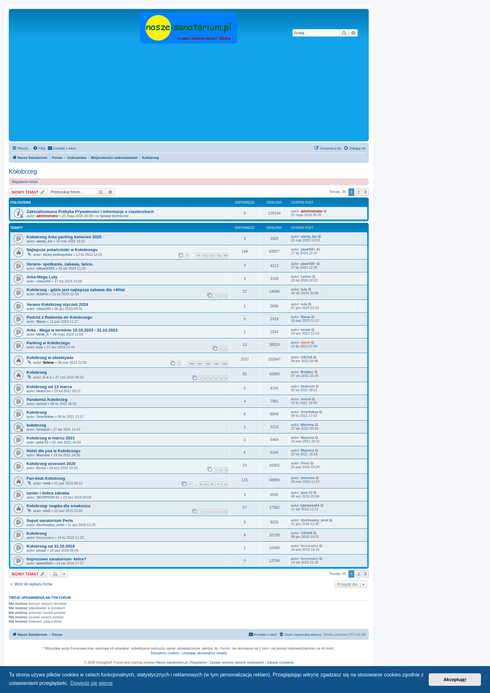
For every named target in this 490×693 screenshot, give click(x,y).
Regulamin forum (25, 182)
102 (208, 364)
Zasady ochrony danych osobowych (236, 662)
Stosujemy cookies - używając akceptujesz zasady (188, 653)
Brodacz (307, 372)
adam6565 (44, 563)
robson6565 (45, 268)
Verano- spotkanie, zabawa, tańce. (60, 264)
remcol (41, 404)
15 (225, 256)
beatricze (43, 391)
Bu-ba (40, 468)
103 (216, 364)
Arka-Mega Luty (42, 277)
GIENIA (306, 357)
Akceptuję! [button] (455, 679)
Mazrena (307, 425)
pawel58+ (308, 249)
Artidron (42, 294)
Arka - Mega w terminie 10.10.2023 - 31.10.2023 (72, 330)
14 (218, 256)
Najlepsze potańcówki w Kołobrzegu (62, 249)
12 (205, 256)
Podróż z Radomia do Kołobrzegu (59, 317)
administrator (47, 216)
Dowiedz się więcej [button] (91, 683)
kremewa (308, 478)
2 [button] (359, 192)
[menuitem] (39, 148)
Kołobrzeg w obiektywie (50, 357)
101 (199, 364)
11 (198, 256)
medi (46, 483)
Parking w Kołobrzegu (48, 343)
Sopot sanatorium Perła (50, 520)
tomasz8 (42, 429)
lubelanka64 (310, 505)
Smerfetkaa (45, 416)
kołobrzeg (36, 425)
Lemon (306, 276)
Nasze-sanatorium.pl (172, 662)
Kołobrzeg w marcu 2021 (51, 438)
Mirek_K (42, 334)
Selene (48, 362)
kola (39, 347)
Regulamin (198, 662)
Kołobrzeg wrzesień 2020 (51, 463)
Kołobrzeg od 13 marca (49, 386)
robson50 (43, 281)
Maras (41, 321)
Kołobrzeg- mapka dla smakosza (58, 505)
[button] (365, 192)
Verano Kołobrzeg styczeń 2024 (57, 304)
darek (305, 342)
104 (224, 364)
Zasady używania (280, 662)
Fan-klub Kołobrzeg (46, 478)
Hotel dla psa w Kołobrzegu (53, 450)
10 (211, 484)
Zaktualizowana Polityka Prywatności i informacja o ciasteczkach (90, 211)
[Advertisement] (197, 93)
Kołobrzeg (23, 171)
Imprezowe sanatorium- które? (56, 559)
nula (304, 289)
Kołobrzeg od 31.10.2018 (51, 546)
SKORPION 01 (47, 497)
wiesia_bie (44, 241)
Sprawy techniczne (114, 216)
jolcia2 (41, 550)
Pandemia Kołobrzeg (47, 399)
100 (191, 364)
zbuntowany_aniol (50, 525)
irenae (305, 329)
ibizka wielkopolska (57, 254)
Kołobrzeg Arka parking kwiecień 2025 (64, 237)
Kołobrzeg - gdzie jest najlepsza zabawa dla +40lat (76, 289)
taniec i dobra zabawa (48, 493)
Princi (305, 463)
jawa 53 (42, 442)
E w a (47, 377)
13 (211, 256)
